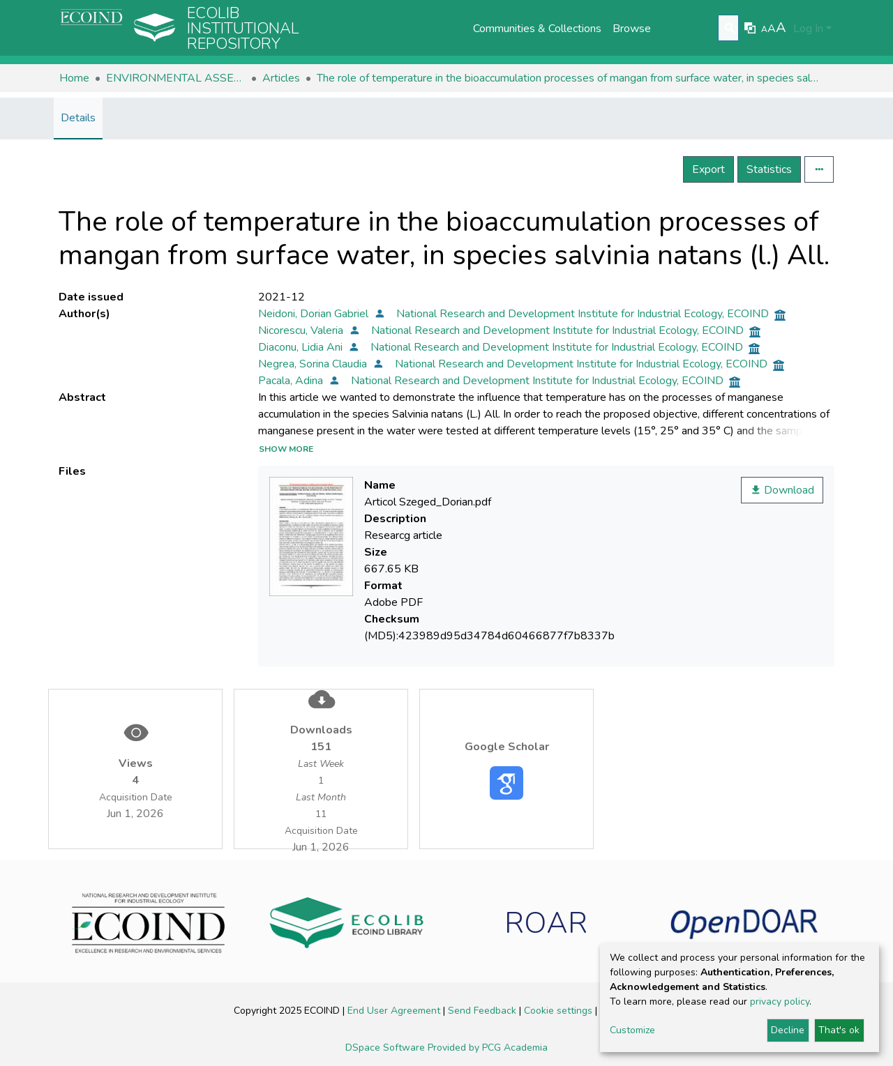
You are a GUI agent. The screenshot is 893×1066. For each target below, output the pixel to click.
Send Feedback (483, 1010)
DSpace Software (386, 1047)
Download (782, 490)
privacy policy (779, 1001)
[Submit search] (730, 28)
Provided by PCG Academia (488, 1047)
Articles (281, 78)
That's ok (839, 1030)
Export (708, 169)
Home (74, 78)
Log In (808, 28)
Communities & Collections (537, 28)
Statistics (769, 169)
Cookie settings (559, 1010)
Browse (632, 28)
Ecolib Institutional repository (243, 29)
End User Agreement (395, 1010)
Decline (787, 1030)
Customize (632, 1030)
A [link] (764, 29)
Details (78, 117)
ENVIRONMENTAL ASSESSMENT (176, 78)
